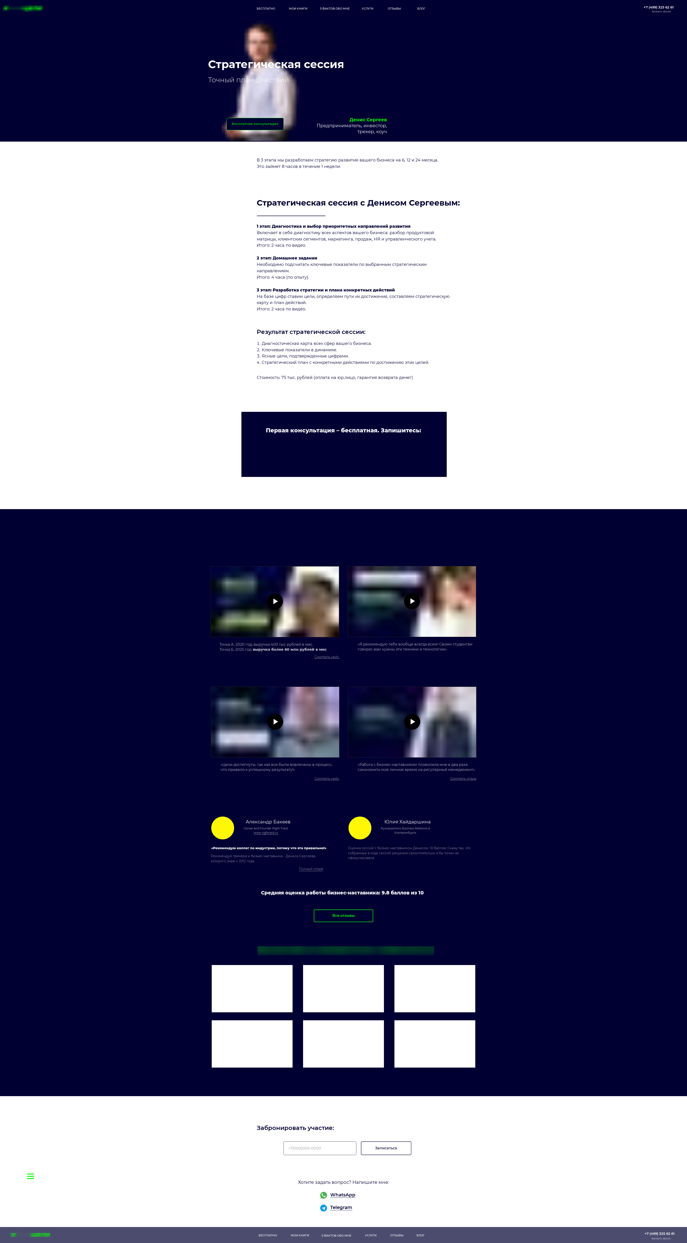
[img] (252, 988)
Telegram (341, 1207)
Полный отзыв (311, 869)
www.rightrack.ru (266, 832)
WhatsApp (342, 1195)
